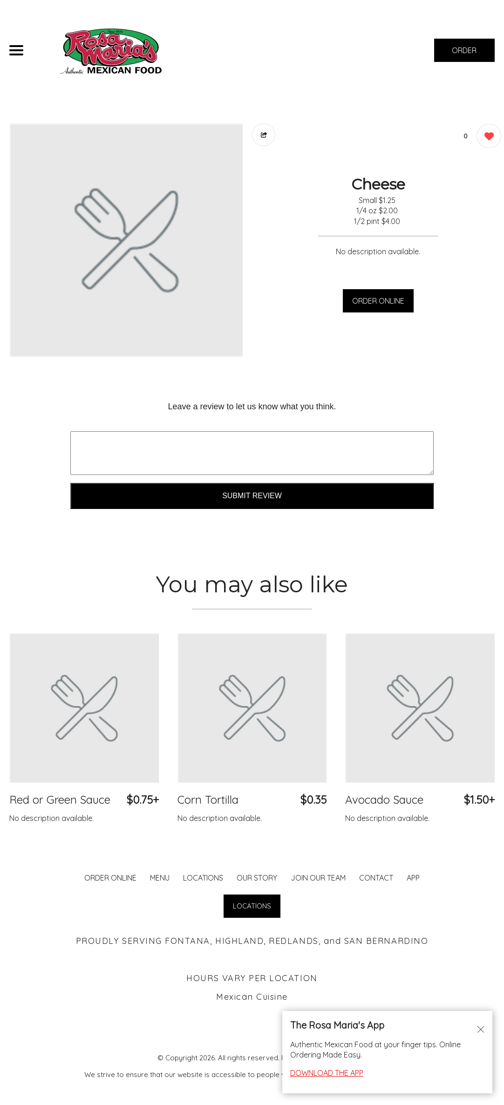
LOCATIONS (203, 877)
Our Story (257, 877)
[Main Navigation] (16, 50)
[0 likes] (487, 137)
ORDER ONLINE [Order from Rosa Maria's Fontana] (110, 877)
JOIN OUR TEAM (318, 877)
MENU (160, 877)
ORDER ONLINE (378, 300)
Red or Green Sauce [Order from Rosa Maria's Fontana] (59, 800)
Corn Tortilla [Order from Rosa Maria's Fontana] (207, 800)
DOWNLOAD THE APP (326, 1073)
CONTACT (376, 877)
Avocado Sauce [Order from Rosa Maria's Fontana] (384, 800)
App (413, 877)
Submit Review (252, 496)
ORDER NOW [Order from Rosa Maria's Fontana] (464, 54)
